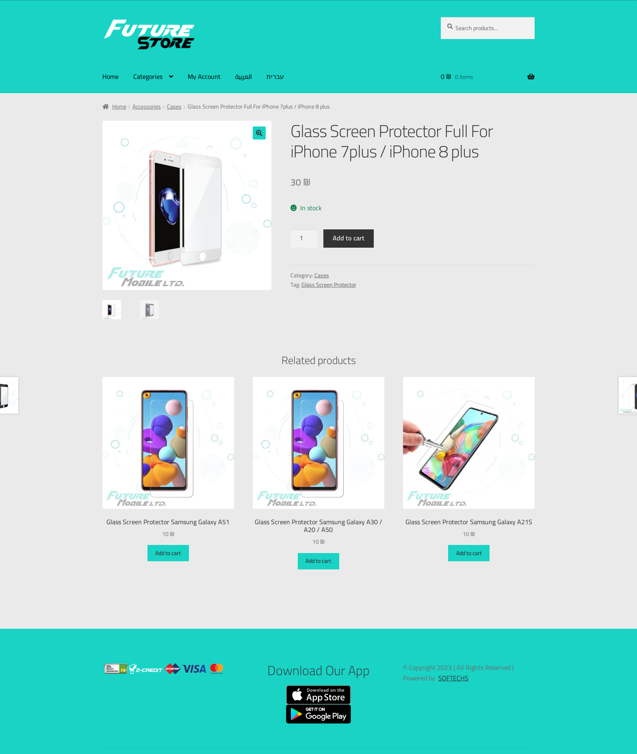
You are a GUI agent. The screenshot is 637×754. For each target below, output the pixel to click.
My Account (204, 76)
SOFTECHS (453, 678)
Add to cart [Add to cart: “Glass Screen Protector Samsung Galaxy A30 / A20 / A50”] (318, 561)
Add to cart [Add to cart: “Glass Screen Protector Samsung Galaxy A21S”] (469, 553)
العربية (243, 76)
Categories (147, 76)
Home (110, 76)
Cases (174, 106)
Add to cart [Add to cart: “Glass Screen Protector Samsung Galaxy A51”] (168, 553)
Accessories (146, 106)
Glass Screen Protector (328, 284)
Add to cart (348, 238)
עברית (275, 76)
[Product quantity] (304, 238)
